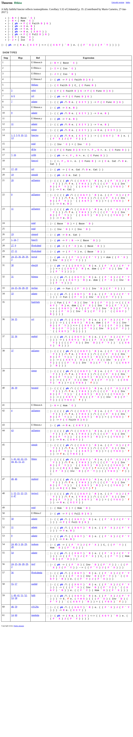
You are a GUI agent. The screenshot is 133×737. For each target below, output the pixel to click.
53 (12, 598)
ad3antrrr (35, 180)
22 (22, 459)
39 (16, 388)
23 (25, 459)
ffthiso (18, 2)
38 (12, 388)
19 (12, 174)
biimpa (34, 276)
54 (12, 552)
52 (25, 595)
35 (16, 319)
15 (19, 461)
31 (12, 276)
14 (12, 615)
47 (15, 496)
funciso (34, 135)
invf (33, 564)
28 (23, 256)
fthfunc (34, 84)
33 (12, 293)
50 (12, 518)
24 (15, 240)
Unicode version (118, 2)
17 (12, 169)
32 (12, 336)
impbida (35, 615)
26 (19, 256)
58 (16, 598)
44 (12, 461)
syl (32, 96)
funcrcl (34, 160)
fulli (33, 595)
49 (16, 544)
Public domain (19, 626)
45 (16, 461)
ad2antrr (35, 350)
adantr (34, 101)
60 (16, 615)
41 (15, 459)
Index (128, 2)
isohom (34, 544)
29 (27, 256)
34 (12, 319)
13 (12, 138)
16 (15, 155)
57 (16, 584)
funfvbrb (35, 302)
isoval (34, 256)
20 (12, 180)
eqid (33, 143)
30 (12, 265)
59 (16, 606)
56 (12, 572)
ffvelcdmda (36, 572)
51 (22, 595)
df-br (33, 149)
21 (18, 493)
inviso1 (34, 493)
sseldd (34, 584)
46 (16, 479)
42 (18, 459)
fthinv (34, 459)
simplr (34, 444)
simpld (34, 174)
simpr (34, 129)
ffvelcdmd (36, 245)
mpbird (34, 479)
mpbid (34, 336)
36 (16, 336)
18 (16, 169)
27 (12, 245)
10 (22, 135)
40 (12, 479)
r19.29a (35, 606)
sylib (33, 155)
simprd (34, 234)
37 (12, 350)
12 (25, 135)
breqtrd (34, 388)
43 (12, 430)
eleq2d (34, 265)
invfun (34, 288)
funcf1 (34, 240)
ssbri (33, 90)
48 (12, 606)
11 (12, 124)
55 (12, 584)
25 (16, 256)
